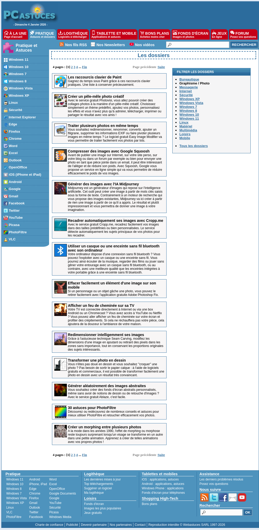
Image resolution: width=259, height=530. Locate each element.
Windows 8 (14, 489)
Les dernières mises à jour (102, 479)
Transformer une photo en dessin (97, 360)
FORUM (243, 34)
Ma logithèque (94, 493)
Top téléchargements (98, 484)
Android (34, 479)
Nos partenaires (121, 525)
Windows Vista (16, 498)
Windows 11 (14, 479)
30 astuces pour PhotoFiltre (92, 408)
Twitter (33, 512)
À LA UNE (15, 34)
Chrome (34, 493)
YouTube (55, 503)
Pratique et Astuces (26, 47)
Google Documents (62, 493)
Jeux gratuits (93, 513)
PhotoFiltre (13, 517)
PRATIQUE (42, 34)
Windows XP (15, 503)
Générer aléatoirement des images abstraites (107, 386)
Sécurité (55, 507)
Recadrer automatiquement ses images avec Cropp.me (115, 220)
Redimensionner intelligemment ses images (106, 335)
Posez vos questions (213, 484)
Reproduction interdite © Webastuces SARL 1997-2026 (186, 525)
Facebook (36, 517)
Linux (10, 507)
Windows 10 (14, 484)
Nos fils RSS (76, 45)
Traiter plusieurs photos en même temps (103, 126)
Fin (84, 67)
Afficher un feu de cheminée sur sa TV (101, 305)
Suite (161, 67)
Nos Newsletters (111, 45)
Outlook (34, 507)
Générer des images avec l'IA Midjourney (103, 184)
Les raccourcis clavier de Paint (94, 77)
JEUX (219, 34)
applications (158, 479)
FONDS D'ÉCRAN (190, 34)
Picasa (53, 512)
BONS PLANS (154, 34)
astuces (173, 479)
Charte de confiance (49, 525)
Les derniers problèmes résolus (221, 479)
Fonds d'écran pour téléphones (163, 493)
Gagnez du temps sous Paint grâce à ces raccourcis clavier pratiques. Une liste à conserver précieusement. (109, 83)
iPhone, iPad (38, 484)
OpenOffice (57, 489)
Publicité (72, 525)
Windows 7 (14, 493)
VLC (9, 512)
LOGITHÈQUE (73, 34)
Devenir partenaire (94, 525)
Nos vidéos (145, 45)
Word (52, 479)
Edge (33, 489)
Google (54, 498)
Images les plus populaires (102, 508)
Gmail (33, 503)
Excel (53, 484)
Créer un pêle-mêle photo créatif (96, 96)
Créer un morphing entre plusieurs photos (104, 427)
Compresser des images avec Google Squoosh (109, 151)
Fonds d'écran (94, 504)
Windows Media (60, 517)
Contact (140, 525)
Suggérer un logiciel (98, 488)
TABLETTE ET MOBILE (113, 34)
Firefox (34, 498)
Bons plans (149, 504)
